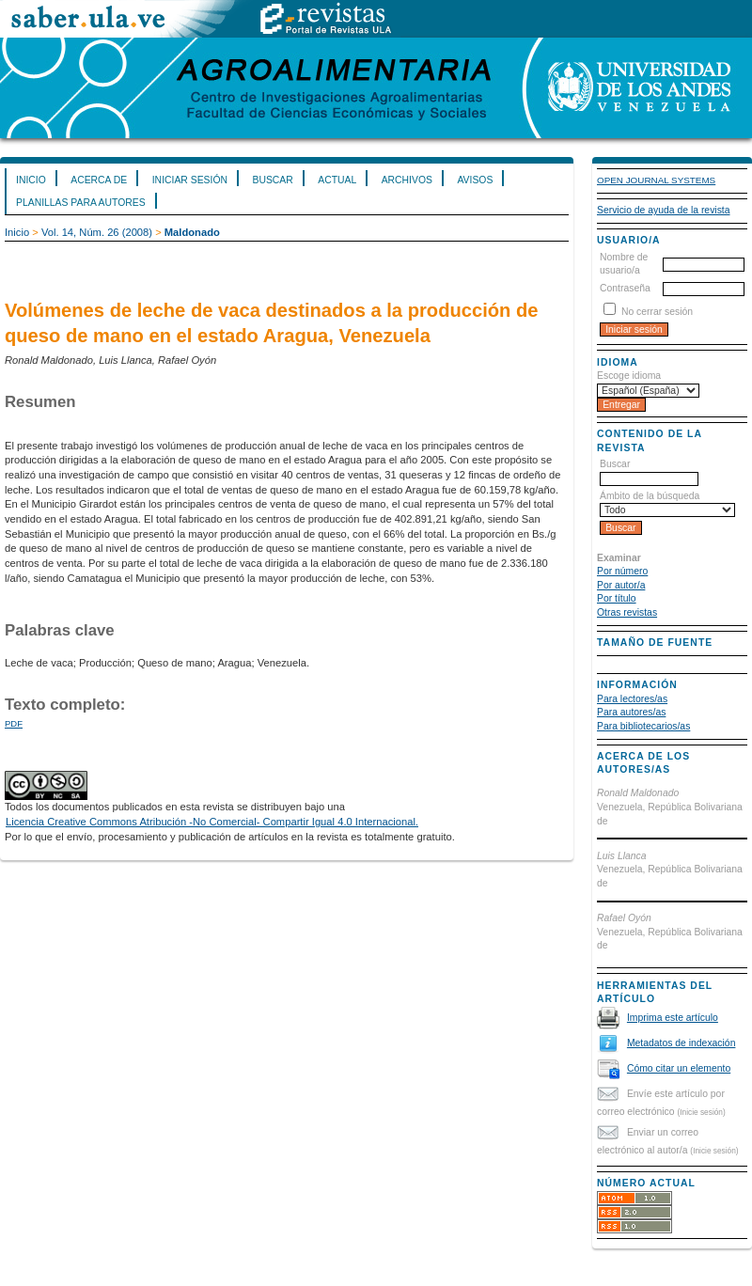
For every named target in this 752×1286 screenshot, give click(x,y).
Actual (337, 180)
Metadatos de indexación (681, 1043)
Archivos (407, 180)
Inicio (31, 180)
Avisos (475, 180)
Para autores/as (631, 712)
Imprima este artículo (672, 1017)
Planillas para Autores (81, 202)
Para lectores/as (632, 699)
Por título (616, 598)
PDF (14, 723)
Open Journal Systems (656, 180)
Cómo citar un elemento (678, 1068)
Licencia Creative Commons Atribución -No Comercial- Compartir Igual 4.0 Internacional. (212, 821)
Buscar (272, 180)
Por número (622, 571)
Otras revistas (627, 612)
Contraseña (625, 288)
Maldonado (192, 232)
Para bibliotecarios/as (643, 726)
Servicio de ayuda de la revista (663, 210)
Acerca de (98, 180)
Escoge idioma (629, 375)
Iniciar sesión (189, 180)
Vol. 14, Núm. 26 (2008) (96, 232)
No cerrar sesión (657, 311)
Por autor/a (621, 585)
